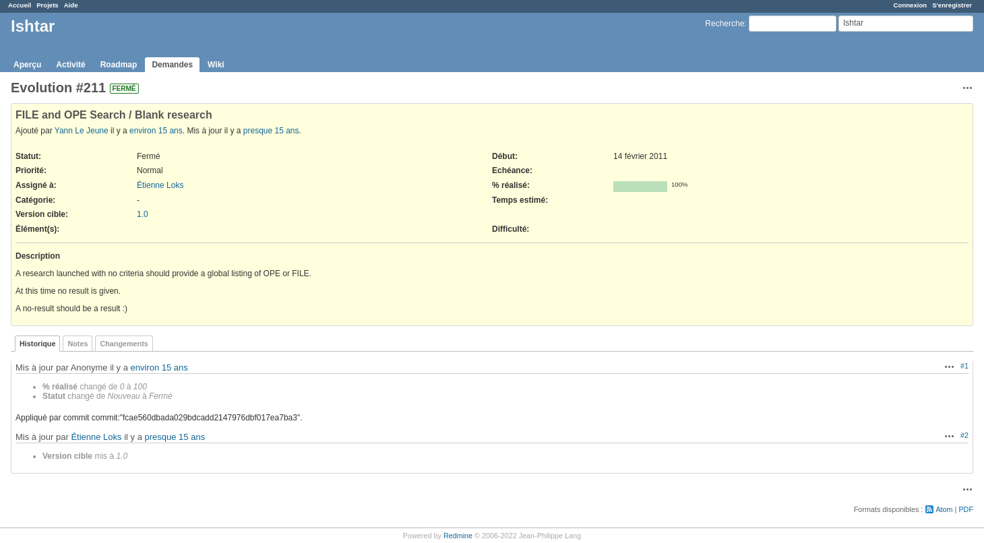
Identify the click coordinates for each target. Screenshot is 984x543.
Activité (70, 64)
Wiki (216, 64)
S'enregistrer (952, 5)
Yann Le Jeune (82, 130)
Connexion (910, 5)
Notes (77, 344)
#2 (964, 435)
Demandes (172, 64)
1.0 (142, 214)
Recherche (724, 23)
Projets (47, 5)
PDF (965, 509)
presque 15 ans (271, 130)
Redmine (457, 536)
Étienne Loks (160, 185)
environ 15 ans (156, 130)
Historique (37, 344)
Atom (943, 509)
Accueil (19, 5)
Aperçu (27, 64)
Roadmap (118, 64)
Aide (71, 5)
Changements (124, 344)
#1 (964, 366)
